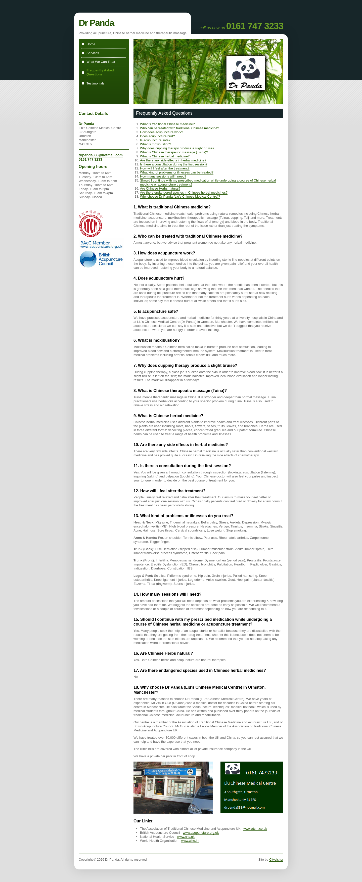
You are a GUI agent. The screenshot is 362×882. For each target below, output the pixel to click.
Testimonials (95, 83)
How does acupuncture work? (161, 132)
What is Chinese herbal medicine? (165, 156)
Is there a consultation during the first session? (173, 164)
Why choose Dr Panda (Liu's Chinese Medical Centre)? (180, 196)
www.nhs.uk (185, 837)
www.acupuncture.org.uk (201, 832)
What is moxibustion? (155, 144)
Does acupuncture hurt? (157, 136)
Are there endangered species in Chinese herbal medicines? (184, 192)
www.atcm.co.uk (255, 828)
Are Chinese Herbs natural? (160, 188)
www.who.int (190, 841)
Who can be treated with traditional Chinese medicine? (179, 128)
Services (92, 53)
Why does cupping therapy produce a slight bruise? (177, 148)
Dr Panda (96, 23)
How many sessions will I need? (163, 176)
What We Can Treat (100, 62)
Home (90, 44)
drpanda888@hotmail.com (101, 155)
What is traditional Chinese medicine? (167, 124)
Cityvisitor (276, 859)
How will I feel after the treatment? (165, 168)
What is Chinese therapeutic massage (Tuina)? (174, 152)
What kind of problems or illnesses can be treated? (176, 172)
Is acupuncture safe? (155, 140)
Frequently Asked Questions (100, 72)
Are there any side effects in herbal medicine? (173, 160)
